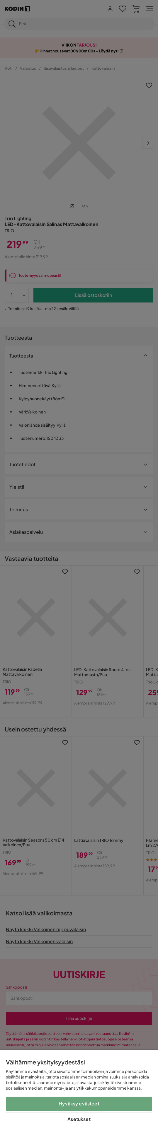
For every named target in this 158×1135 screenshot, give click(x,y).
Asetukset (78, 1119)
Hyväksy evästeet (79, 1103)
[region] (79, 1092)
